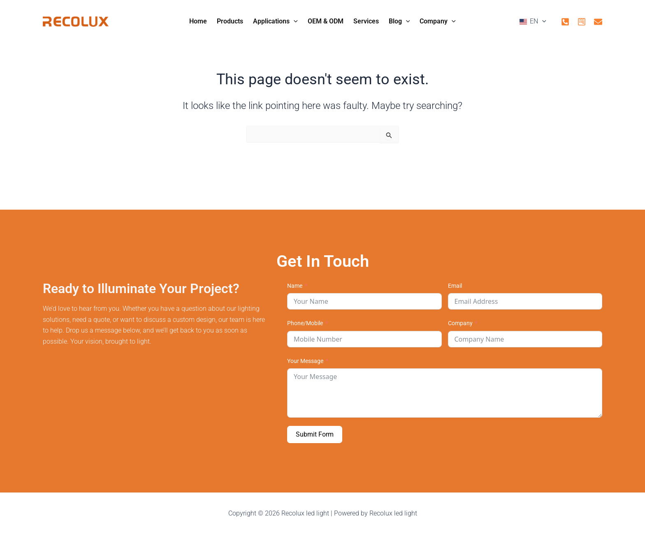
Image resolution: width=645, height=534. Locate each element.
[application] (294, 21)
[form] (582, 22)
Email (455, 285)
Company (460, 323)
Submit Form (315, 434)
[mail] (598, 22)
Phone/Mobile (305, 323)
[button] (472, 22)
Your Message (305, 361)
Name (294, 285)
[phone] (565, 22)
